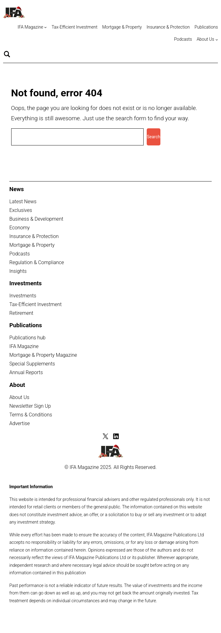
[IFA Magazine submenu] (45, 27)
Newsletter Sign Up (30, 406)
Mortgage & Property (32, 245)
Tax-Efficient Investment (35, 304)
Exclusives (20, 210)
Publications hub (27, 338)
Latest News (22, 201)
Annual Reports (26, 372)
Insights (18, 271)
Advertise (19, 423)
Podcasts (19, 254)
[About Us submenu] (216, 39)
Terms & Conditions (30, 415)
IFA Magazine (24, 346)
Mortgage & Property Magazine (43, 355)
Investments (22, 296)
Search (153, 136)
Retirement (21, 313)
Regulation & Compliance (36, 262)
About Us (19, 397)
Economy (19, 228)
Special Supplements (32, 364)
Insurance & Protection (34, 236)
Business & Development (36, 219)
